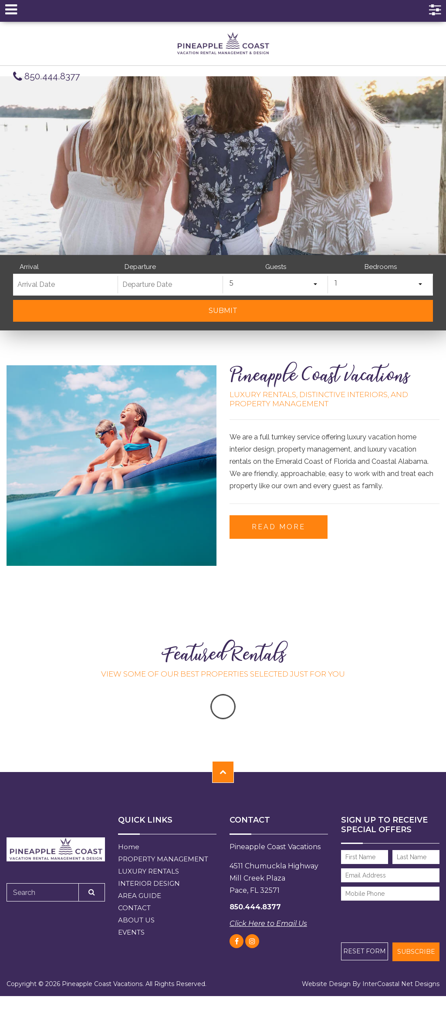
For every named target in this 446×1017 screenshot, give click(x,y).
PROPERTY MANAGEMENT (163, 859)
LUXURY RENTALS (148, 871)
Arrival (29, 267)
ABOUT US (136, 920)
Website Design (326, 984)
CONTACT (134, 908)
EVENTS (131, 932)
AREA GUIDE (139, 895)
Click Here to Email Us (268, 923)
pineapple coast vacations (223, 43)
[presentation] (388, 917)
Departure (140, 267)
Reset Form (364, 951)
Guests (275, 267)
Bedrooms (381, 267)
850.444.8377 (46, 76)
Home (128, 847)
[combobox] (275, 285)
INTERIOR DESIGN (149, 883)
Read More (278, 527)
